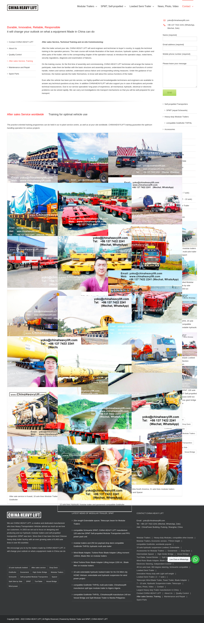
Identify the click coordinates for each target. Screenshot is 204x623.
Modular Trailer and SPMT (79, 619)
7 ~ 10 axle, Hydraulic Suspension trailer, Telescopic (159, 583)
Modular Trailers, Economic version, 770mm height (158, 541)
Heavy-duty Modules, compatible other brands (173, 538)
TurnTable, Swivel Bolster (147, 557)
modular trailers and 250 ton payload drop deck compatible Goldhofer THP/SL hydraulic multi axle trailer (99, 544)
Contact (160, 587)
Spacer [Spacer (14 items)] (54, 577)
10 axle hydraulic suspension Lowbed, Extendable (158, 547)
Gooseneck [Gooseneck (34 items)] (24, 572)
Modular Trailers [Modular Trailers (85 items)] (189, 433)
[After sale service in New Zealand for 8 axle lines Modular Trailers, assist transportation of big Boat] (145, 249)
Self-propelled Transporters (176, 104)
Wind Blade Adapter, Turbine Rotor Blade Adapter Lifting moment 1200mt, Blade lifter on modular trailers (101, 554)
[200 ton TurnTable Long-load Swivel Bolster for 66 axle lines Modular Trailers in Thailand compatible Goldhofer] (95, 210)
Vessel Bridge (183, 554)
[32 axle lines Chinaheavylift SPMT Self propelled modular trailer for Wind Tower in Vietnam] (44, 365)
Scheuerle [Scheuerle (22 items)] (13, 577)
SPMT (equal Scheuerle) (176, 110)
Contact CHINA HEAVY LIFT (21, 42)
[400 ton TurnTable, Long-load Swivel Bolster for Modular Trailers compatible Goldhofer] (95, 372)
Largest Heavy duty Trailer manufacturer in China (158, 590)
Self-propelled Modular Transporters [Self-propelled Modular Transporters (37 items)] (34, 577)
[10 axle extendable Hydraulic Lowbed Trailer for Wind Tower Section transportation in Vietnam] (145, 203)
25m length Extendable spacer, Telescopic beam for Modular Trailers (99, 522)
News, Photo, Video (145, 587)
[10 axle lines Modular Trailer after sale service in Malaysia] (95, 160)
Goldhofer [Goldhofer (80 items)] (12, 572)
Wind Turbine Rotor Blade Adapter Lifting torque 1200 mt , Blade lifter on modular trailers (101, 564)
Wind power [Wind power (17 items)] (13, 586)
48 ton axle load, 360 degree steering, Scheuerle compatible (162, 567)
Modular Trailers (143, 538)
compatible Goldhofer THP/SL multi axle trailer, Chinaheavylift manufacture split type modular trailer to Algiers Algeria (100, 586)
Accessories (170, 129)
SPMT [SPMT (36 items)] (28, 581)
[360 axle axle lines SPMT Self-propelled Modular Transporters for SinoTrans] (44, 414)
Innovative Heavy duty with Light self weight (155, 573)
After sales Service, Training (21, 61)
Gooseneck (172, 551)
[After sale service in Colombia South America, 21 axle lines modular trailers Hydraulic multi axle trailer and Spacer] (145, 457)
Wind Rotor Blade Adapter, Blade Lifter (153, 560)
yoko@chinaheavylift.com (178, 20)
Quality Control (15, 54)
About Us (13, 48)
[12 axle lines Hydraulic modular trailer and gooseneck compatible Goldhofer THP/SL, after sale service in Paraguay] (95, 472)
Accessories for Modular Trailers (150, 551)
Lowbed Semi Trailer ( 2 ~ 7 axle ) (151, 577)
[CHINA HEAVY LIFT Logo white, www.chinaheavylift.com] (24, 513)
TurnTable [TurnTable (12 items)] (38, 581)
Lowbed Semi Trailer (145, 570)
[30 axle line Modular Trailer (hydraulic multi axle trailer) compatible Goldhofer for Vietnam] (44, 160)
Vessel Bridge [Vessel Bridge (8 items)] (189, 452)
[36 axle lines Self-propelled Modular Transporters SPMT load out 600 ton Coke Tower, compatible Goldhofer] (44, 313)
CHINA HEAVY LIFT (100, 619)
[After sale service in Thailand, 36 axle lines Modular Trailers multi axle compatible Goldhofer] (95, 422)
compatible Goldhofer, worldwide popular (154, 544)
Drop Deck (185, 551)
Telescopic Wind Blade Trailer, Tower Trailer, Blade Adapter (162, 580)
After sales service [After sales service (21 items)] (38, 567)
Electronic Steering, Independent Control (154, 564)
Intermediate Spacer (145, 554)
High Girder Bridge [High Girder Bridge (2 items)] (40, 572)
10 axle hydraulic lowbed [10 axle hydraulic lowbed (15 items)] (18, 567)
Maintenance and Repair (19, 67)
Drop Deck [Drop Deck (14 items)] (186, 424)
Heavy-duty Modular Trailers (177, 117)
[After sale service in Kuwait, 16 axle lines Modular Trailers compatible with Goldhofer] (44, 464)
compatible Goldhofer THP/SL (179, 123)
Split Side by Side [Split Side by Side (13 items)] (15, 581)
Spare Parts (14, 74)
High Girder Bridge (165, 554)
